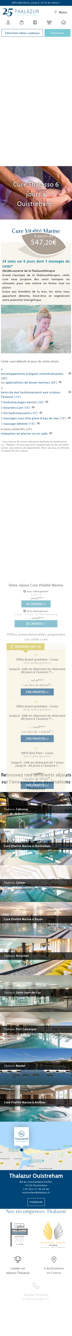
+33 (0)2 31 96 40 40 (36, 1188)
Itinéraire (36, 1202)
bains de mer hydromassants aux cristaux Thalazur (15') (30, 394)
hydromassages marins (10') (23, 402)
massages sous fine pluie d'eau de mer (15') (34, 418)
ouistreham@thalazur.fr (36, 1192)
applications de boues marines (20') (31, 382)
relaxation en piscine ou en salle (24, 433)
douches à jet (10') (16, 407)
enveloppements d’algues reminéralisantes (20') (32, 376)
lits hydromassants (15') (20, 413)
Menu (61, 12)
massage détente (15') (19, 424)
